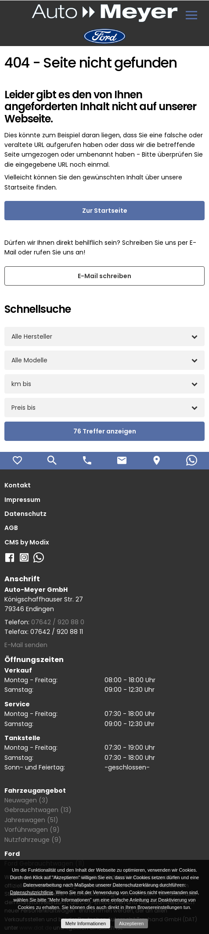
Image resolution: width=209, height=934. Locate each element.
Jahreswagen (31, 820)
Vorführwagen (32, 829)
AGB (11, 527)
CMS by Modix (26, 542)
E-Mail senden (25, 645)
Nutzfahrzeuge (32, 839)
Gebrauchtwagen (38, 809)
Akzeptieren (131, 923)
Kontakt (17, 485)
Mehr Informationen (85, 923)
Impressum (22, 499)
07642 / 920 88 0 (57, 622)
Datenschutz (25, 513)
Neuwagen (26, 800)
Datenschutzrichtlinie (31, 892)
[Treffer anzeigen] (104, 431)
